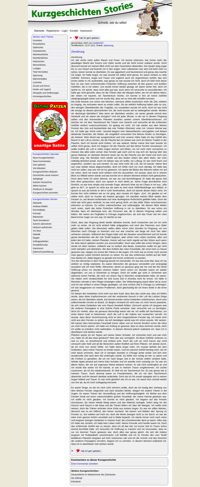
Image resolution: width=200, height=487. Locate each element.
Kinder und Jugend (42, 89)
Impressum (86, 30)
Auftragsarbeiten (41, 241)
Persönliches (39, 44)
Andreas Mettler (40, 206)
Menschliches (39, 65)
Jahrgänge (38, 178)
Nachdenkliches (40, 58)
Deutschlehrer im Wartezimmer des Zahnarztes (93, 474)
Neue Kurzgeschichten (43, 158)
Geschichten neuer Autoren (46, 175)
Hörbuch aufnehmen (42, 227)
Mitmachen (38, 217)
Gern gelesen (39, 164)
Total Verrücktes (40, 72)
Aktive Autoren (40, 185)
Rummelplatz (39, 210)
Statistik (36, 234)
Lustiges (37, 68)
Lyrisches (37, 82)
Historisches (38, 61)
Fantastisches (39, 51)
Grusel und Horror (41, 86)
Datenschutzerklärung (43, 252)
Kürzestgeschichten (42, 96)
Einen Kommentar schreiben (84, 464)
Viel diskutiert (39, 168)
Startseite (39, 30)
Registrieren (52, 30)
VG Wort (37, 231)
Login (65, 30)
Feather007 (98, 43)
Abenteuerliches (40, 54)
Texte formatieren (41, 220)
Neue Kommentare (42, 161)
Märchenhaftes (40, 79)
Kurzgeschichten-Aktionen (45, 171)
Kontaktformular (40, 245)
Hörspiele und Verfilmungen (46, 93)
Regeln (36, 238)
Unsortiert (37, 40)
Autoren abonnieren (42, 224)
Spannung (108, 45)
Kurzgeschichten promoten (45, 192)
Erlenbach (76, 481)
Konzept (37, 213)
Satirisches (38, 47)
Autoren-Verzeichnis (42, 182)
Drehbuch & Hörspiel (42, 189)
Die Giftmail (76, 478)
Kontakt (74, 30)
